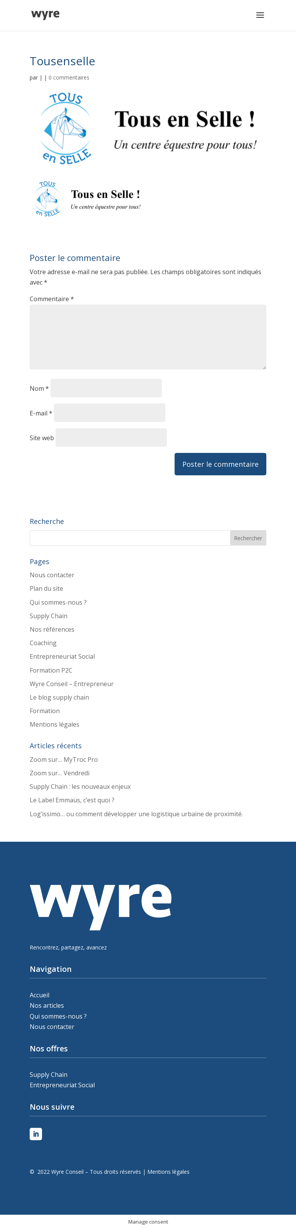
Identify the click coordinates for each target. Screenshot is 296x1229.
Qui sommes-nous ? (58, 602)
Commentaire (52, 299)
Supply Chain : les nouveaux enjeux (80, 786)
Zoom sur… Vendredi (59, 773)
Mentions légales (54, 724)
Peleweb (31, 1182)
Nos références (52, 629)
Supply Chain (48, 616)
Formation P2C (51, 670)
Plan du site (46, 588)
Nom (39, 388)
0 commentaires (69, 77)
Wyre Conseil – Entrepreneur (72, 684)
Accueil (39, 995)
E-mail (41, 413)
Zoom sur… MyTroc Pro (64, 759)
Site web (42, 438)
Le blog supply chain (59, 697)
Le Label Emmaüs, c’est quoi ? (72, 800)
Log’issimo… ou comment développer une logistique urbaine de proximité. (136, 814)
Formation (45, 711)
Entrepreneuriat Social (62, 656)
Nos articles (47, 1005)
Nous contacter (52, 575)
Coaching (43, 643)
